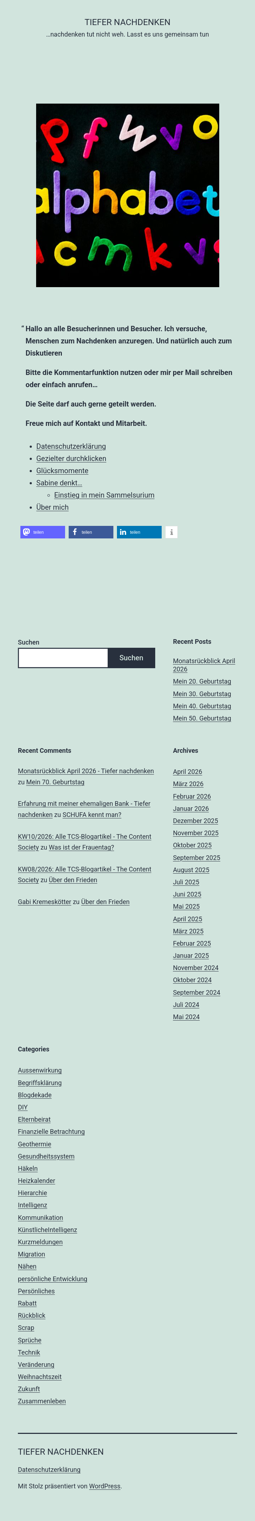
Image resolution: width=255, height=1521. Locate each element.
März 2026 (188, 784)
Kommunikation (40, 1217)
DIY (23, 1107)
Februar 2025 (192, 943)
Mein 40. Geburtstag (202, 706)
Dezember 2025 (195, 820)
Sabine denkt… (59, 483)
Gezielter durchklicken (71, 458)
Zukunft (29, 1389)
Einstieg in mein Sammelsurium (104, 495)
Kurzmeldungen (40, 1242)
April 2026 (187, 771)
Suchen (28, 642)
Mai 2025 (186, 906)
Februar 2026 (192, 796)
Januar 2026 (191, 808)
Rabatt (27, 1303)
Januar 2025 (191, 955)
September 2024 (196, 992)
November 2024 (196, 967)
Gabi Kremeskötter (44, 902)
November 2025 (196, 833)
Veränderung (36, 1364)
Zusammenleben (42, 1401)
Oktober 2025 (192, 845)
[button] (42, 532)
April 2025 (187, 919)
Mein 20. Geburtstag (202, 681)
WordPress (104, 1486)
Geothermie (34, 1144)
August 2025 (191, 870)
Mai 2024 (186, 1017)
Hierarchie (32, 1193)
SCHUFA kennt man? (92, 814)
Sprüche (29, 1340)
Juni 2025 (187, 894)
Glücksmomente (62, 470)
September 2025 (196, 857)
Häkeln (28, 1168)
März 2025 (188, 931)
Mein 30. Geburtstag (202, 694)
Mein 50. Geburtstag (202, 718)
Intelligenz (32, 1205)
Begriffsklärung (40, 1083)
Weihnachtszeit (40, 1376)
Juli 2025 (186, 882)
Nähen (27, 1266)
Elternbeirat (34, 1119)
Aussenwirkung (40, 1070)
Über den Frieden (73, 880)
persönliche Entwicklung (52, 1279)
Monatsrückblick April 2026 (204, 665)
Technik (29, 1352)
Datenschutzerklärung (71, 446)
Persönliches (36, 1291)
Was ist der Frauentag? (81, 847)
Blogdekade (35, 1095)
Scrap (26, 1327)
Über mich (52, 507)
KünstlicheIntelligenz (47, 1230)
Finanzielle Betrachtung (51, 1131)
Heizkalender (36, 1180)
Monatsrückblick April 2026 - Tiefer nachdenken (86, 771)
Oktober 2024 (192, 980)
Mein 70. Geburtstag (55, 782)
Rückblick (31, 1315)
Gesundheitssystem (46, 1156)
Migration (31, 1254)
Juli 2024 (186, 1004)
